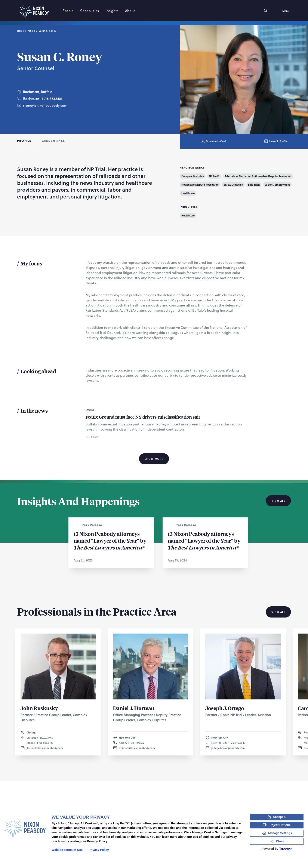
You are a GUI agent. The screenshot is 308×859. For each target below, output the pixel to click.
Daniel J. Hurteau (133, 708)
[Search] (266, 11)
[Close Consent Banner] (277, 841)
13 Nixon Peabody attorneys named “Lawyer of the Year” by (110, 540)
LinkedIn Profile (275, 141)
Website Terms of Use (67, 850)
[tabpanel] (154, 314)
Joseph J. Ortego (224, 708)
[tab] (24, 141)
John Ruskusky (39, 708)
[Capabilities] (89, 10)
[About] (130, 10)
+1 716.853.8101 (51, 98)
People (31, 31)
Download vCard (213, 141)
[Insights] (112, 10)
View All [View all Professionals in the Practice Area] (278, 612)
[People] (68, 10)
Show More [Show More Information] (154, 459)
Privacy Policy (99, 850)
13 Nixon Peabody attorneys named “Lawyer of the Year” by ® (204, 540)
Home (20, 31)
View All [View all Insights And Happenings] (278, 501)
